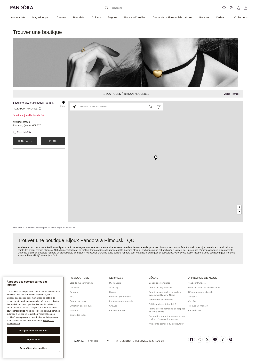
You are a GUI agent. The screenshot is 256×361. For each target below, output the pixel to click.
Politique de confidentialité (162, 304)
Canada (52, 227)
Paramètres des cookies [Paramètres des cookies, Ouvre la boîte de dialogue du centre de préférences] (33, 348)
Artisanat (192, 296)
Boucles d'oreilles (134, 17)
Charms (61, 17)
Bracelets (78, 17)
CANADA (77, 341)
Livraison (74, 287)
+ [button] (239, 207)
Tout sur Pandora (197, 283)
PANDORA (17, 227)
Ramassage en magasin (121, 301)
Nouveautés (17, 17)
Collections (241, 17)
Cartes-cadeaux (117, 310)
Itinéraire (25, 141)
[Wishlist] (224, 7)
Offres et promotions (120, 296)
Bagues (112, 17)
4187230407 (24, 132)
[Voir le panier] (245, 7)
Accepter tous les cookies (33, 330)
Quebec (61, 227)
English (227, 94)
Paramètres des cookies (161, 299)
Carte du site (194, 310)
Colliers (96, 17)
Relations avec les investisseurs (204, 287)
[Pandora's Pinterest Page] (230, 339)
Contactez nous (78, 301)
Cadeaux (221, 17)
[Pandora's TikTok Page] (223, 339)
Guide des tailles (78, 315)
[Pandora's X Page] (207, 339)
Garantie (74, 310)
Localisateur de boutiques (35, 227)
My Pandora (115, 283)
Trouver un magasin (198, 306)
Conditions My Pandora (160, 287)
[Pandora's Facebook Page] (191, 339)
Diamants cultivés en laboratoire (172, 17)
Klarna (112, 292)
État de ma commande (81, 283)
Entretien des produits (81, 306)
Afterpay (113, 287)
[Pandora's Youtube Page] (215, 339)
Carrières (192, 301)
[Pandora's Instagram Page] (199, 339)
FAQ (72, 296)
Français (236, 94)
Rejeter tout (33, 339)
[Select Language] (99, 340)
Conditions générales (159, 283)
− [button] (239, 212)
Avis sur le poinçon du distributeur (166, 324)
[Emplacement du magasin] (231, 7)
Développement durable (200, 292)
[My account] (238, 7)
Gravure (204, 17)
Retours (74, 292)
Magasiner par (40, 17)
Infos (53, 141)
